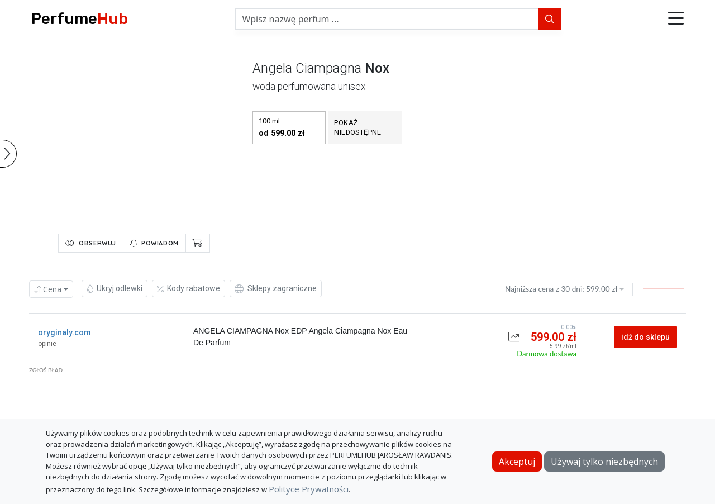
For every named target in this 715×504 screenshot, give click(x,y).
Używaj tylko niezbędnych (604, 461)
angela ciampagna (306, 68)
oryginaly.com (64, 332)
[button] (676, 18)
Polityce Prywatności (309, 489)
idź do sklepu (645, 336)
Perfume (79, 18)
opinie (47, 344)
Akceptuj (517, 461)
